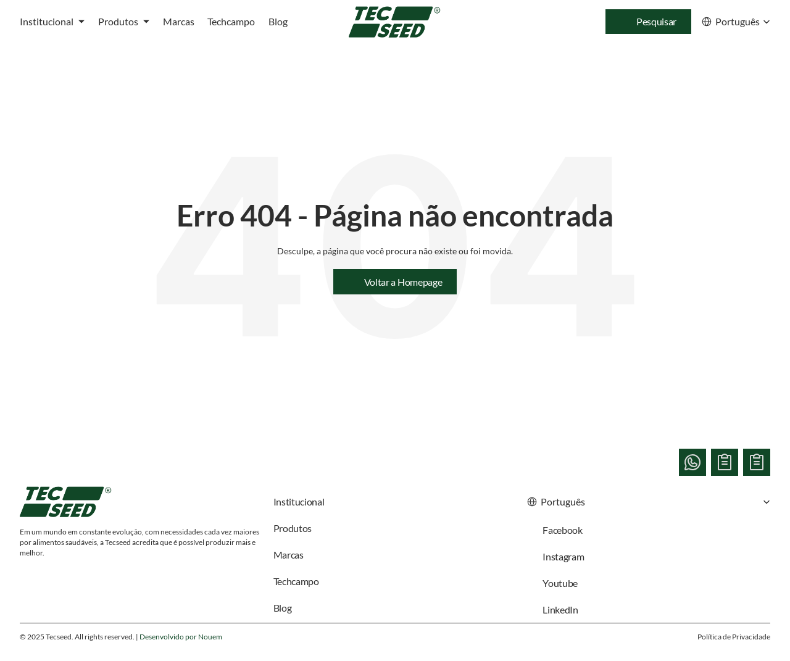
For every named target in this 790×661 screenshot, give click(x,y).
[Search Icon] (648, 21)
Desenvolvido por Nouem (180, 636)
